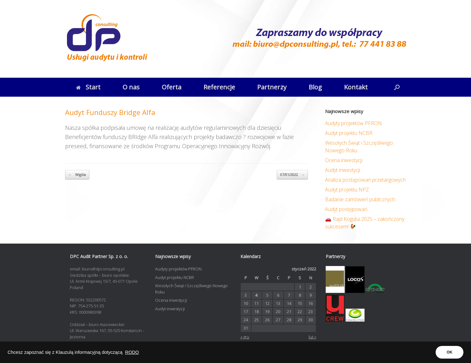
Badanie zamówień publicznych (360, 199)
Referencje (219, 87)
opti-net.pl (397, 323)
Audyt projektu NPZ (347, 189)
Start (88, 87)
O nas (131, 87)
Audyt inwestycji (342, 169)
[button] (397, 87)
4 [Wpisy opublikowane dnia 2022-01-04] (256, 295)
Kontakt (356, 87)
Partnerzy (272, 87)
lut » (312, 337)
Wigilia (77, 175)
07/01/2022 (292, 175)
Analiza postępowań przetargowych (365, 179)
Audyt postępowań (346, 209)
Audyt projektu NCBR (348, 133)
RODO (132, 352)
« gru (244, 337)
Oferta (171, 87)
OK (449, 352)
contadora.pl (362, 324)
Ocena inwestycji (343, 160)
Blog (315, 87)
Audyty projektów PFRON (353, 123)
